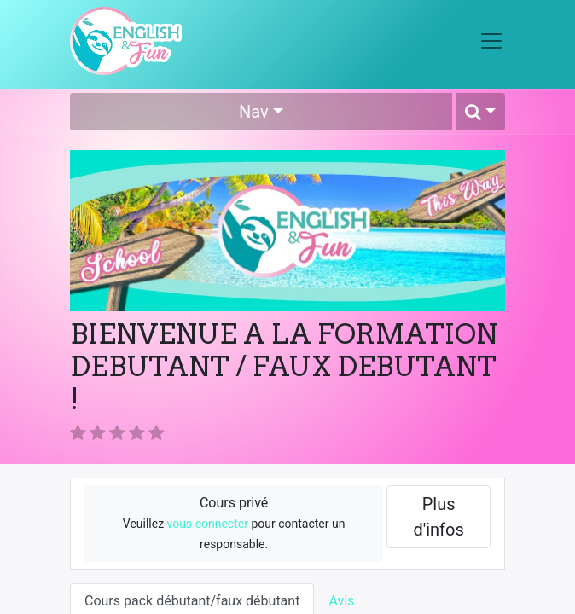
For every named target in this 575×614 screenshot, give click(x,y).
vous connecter (207, 523)
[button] (480, 111)
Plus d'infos (438, 517)
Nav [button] (254, 111)
